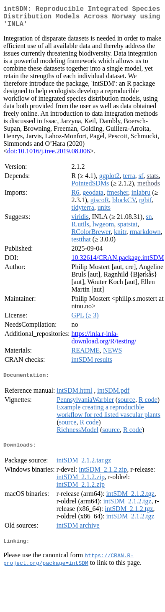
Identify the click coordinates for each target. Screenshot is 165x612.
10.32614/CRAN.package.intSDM (118, 262)
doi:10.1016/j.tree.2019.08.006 (48, 156)
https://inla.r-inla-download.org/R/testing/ (104, 342)
